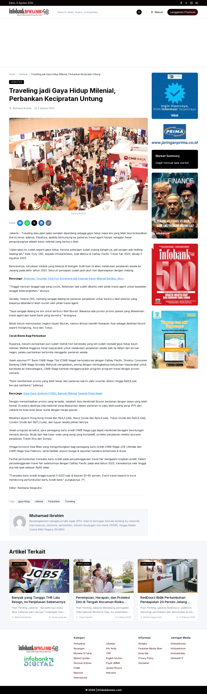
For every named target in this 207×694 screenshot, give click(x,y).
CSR (108, 653)
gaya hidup (24, 501)
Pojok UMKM (113, 663)
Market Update (82, 658)
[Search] (139, 12)
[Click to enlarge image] (78, 164)
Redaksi (142, 643)
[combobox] (99, 12)
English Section (114, 658)
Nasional (78, 672)
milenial (39, 501)
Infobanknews (178, 643)
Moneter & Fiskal (83, 653)
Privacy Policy (145, 658)
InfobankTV (177, 658)
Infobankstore (178, 648)
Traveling (70, 501)
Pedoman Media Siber (150, 648)
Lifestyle (23, 74)
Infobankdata (178, 653)
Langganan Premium (182, 12)
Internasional (80, 677)
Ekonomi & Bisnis (83, 663)
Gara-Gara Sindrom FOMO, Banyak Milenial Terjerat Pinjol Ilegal (62, 393)
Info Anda (83, 564)
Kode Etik (143, 653)
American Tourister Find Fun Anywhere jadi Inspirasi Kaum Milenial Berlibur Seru (73, 278)
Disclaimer (143, 663)
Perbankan (54, 501)
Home (12, 74)
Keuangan (79, 648)
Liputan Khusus (114, 667)
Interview (111, 672)
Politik (77, 667)
